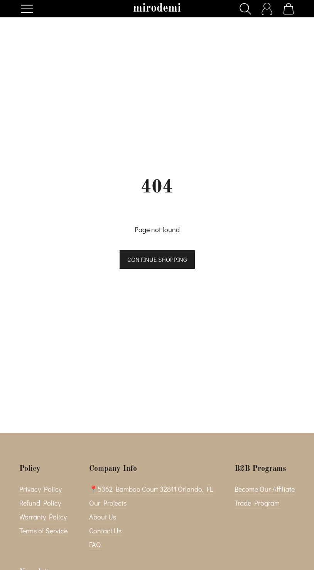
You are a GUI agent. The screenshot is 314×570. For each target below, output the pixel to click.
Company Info (113, 469)
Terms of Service (43, 530)
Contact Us (105, 530)
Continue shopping (157, 259)
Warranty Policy (43, 516)
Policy (29, 469)
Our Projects (108, 503)
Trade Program (257, 503)
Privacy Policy (40, 489)
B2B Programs (260, 469)
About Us (102, 516)
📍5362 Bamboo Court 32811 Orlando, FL (151, 489)
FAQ (95, 544)
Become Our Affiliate (265, 489)
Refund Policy (40, 503)
